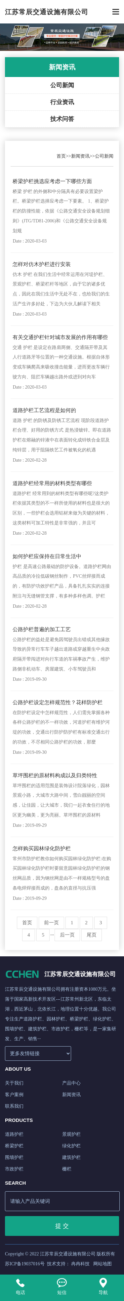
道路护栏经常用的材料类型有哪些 (52, 483)
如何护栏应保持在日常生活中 (47, 556)
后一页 (67, 934)
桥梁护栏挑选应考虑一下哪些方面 (52, 181)
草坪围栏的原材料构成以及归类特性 (55, 775)
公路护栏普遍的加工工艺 (42, 629)
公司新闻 (62, 85)
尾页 (92, 934)
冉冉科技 (80, 1263)
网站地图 (102, 1263)
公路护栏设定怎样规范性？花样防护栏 (58, 702)
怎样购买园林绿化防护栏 (42, 848)
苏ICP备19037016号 (25, 1263)
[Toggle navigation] (115, 12)
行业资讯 (62, 102)
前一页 (51, 922)
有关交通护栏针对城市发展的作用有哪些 (60, 337)
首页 (61, 156)
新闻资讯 (80, 156)
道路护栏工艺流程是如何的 (44, 410)
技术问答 (62, 119)
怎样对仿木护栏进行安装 (42, 264)
